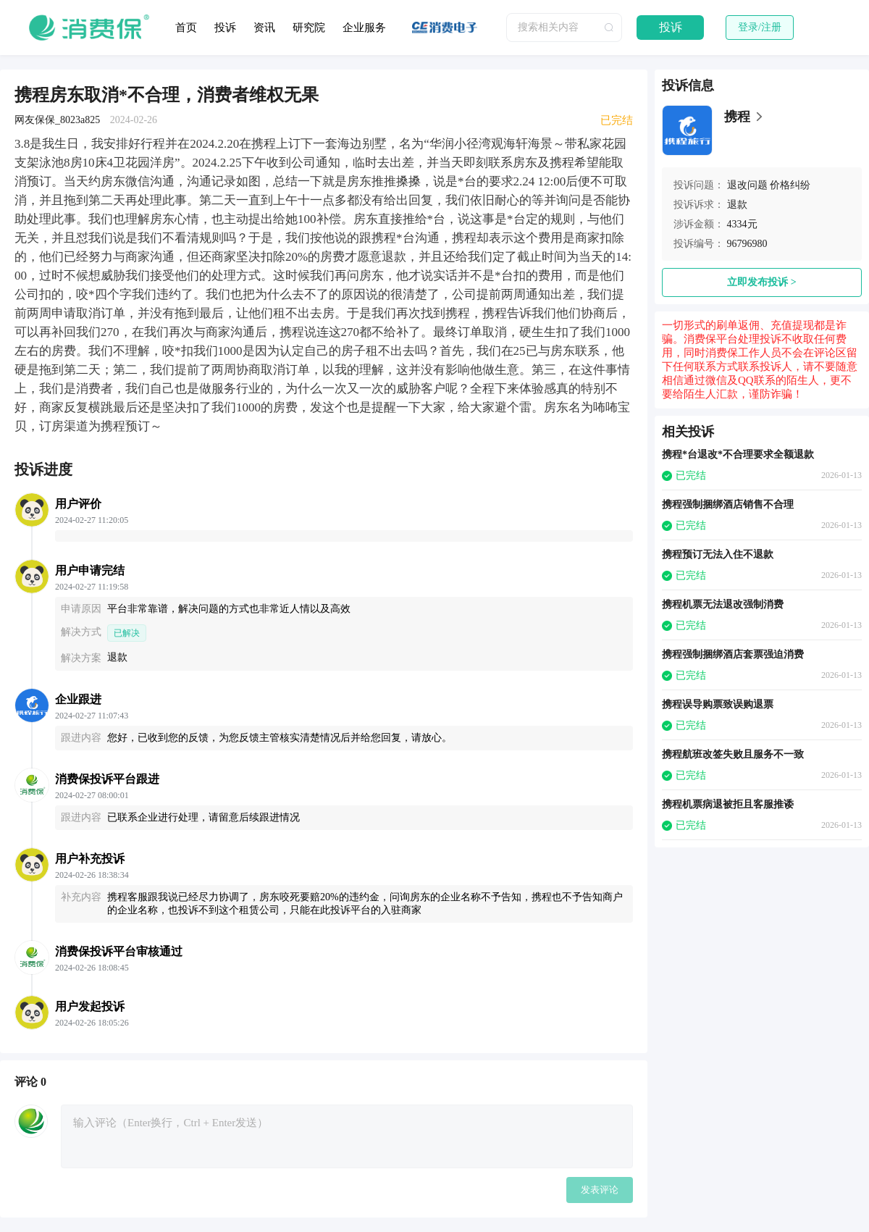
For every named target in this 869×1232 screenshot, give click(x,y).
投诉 (225, 27)
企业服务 (364, 27)
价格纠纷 (790, 185)
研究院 (309, 27)
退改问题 (747, 185)
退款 (737, 204)
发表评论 (599, 1189)
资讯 (264, 27)
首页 (186, 27)
